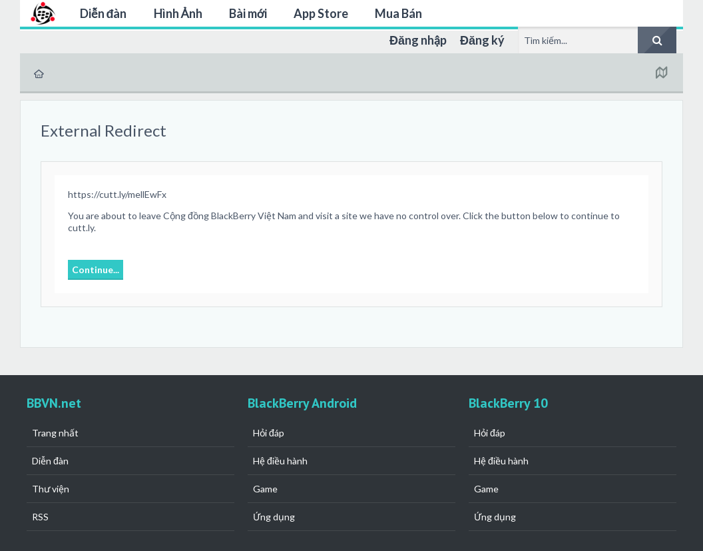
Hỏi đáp (268, 432)
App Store (321, 13)
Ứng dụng (274, 516)
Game (265, 488)
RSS (40, 516)
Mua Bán (398, 13)
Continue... (95, 269)
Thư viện (50, 488)
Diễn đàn (103, 13)
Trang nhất (55, 432)
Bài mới (248, 13)
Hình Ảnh (178, 13)
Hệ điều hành (280, 460)
